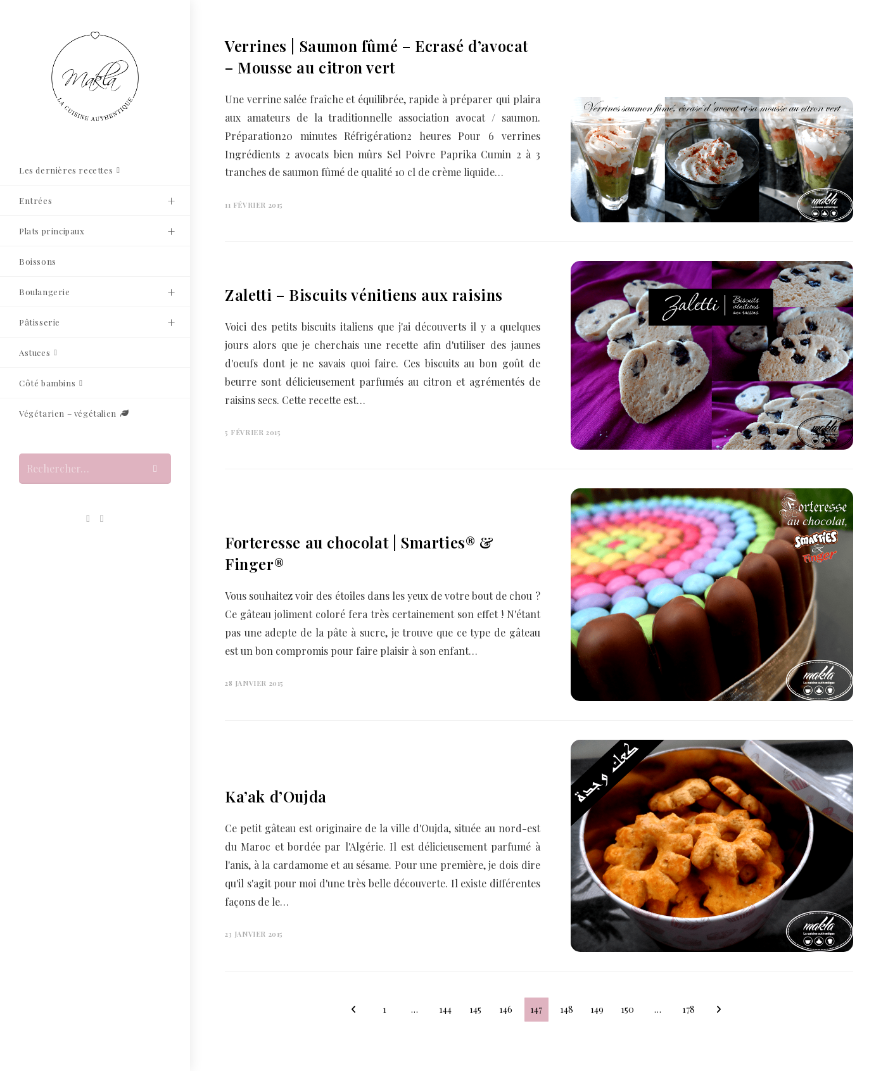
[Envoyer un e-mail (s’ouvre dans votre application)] (102, 518)
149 (597, 1009)
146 (505, 1009)
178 (688, 1009)
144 (445, 1009)
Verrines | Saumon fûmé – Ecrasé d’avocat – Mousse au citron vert (376, 56)
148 (566, 1009)
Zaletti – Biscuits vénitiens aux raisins (364, 294)
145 (475, 1009)
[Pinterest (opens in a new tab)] (88, 518)
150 (627, 1009)
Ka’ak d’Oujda (276, 796)
